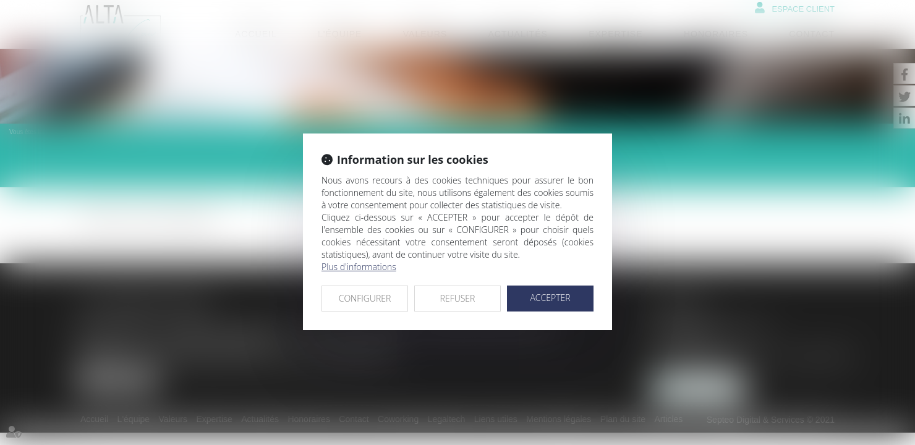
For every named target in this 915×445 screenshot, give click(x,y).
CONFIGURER (365, 298)
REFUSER (457, 298)
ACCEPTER (550, 297)
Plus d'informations (358, 267)
